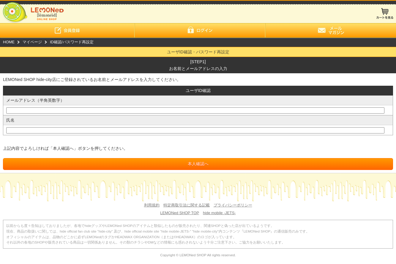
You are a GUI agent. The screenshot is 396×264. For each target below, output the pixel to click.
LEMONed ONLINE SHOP (32, 11)
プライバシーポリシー (233, 205)
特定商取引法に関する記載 (186, 205)
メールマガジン (330, 30)
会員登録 (67, 30)
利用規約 (152, 205)
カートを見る (385, 13)
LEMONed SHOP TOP (179, 213)
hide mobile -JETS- (219, 213)
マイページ (32, 42)
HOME (9, 42)
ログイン (200, 30)
